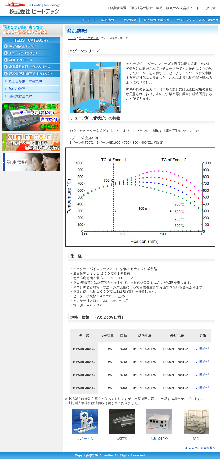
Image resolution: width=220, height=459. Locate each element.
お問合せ (202, 348)
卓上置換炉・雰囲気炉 (25, 81)
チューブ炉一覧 (89, 38)
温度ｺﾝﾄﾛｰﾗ (159, 438)
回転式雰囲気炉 (20, 96)
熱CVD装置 (17, 89)
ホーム (72, 38)
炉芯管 (122, 438)
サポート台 (85, 438)
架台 (196, 438)
